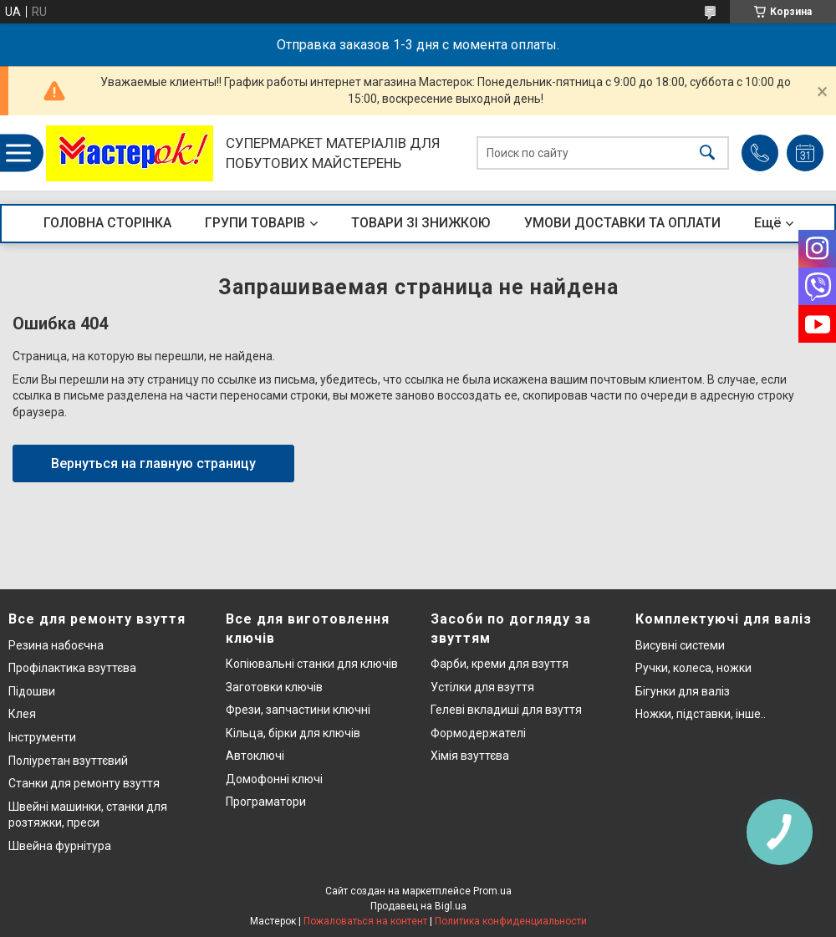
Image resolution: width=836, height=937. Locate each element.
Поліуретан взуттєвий (68, 760)
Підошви (31, 691)
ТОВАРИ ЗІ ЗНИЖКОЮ (421, 223)
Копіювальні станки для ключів (312, 663)
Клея (22, 714)
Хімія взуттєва (470, 755)
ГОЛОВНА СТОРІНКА (107, 223)
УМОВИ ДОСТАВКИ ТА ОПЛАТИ (622, 223)
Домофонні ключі (274, 779)
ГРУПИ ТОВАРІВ (255, 223)
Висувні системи (680, 645)
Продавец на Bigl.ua (418, 906)
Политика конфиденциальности (511, 921)
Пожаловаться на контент (365, 921)
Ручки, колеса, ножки (693, 668)
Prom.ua (492, 891)
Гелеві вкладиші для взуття (506, 709)
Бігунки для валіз (682, 691)
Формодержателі (478, 733)
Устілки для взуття (482, 687)
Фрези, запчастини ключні (298, 709)
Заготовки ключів (274, 687)
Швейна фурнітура (59, 846)
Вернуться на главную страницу (153, 463)
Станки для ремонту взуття (84, 783)
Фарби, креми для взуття (499, 663)
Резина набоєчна (56, 645)
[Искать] (707, 153)
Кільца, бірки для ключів (293, 733)
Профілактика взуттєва (72, 668)
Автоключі (255, 755)
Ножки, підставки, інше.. (700, 714)
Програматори (266, 801)
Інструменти (42, 737)
